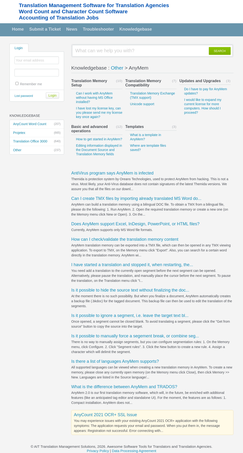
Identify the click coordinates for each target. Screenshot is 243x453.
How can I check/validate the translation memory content (124, 239)
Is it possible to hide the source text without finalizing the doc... (130, 290)
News (71, 29)
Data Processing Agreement (134, 451)
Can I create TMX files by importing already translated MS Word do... (136, 198)
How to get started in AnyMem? (99, 139)
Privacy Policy (98, 451)
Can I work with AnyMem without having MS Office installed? (94, 97)
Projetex (37, 133)
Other (37, 150)
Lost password (23, 96)
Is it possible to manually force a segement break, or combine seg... (135, 336)
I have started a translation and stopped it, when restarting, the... (132, 265)
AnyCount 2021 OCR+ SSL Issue (105, 415)
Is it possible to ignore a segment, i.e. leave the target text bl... (129, 315)
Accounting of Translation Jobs (58, 18)
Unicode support (142, 104)
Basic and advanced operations (89, 129)
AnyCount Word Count (37, 124)
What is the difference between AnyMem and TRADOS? (124, 387)
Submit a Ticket (45, 29)
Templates (134, 127)
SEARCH (220, 51)
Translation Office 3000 (37, 141)
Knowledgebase (135, 29)
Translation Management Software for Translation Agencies (94, 5)
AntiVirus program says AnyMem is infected (112, 173)
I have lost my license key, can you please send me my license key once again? (99, 112)
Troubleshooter (98, 29)
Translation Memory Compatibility (143, 83)
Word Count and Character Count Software (73, 11)
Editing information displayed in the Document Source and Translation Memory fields (99, 150)
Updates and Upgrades (200, 81)
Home (18, 29)
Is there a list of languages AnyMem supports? (115, 361)
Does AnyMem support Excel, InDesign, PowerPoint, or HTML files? (135, 224)
